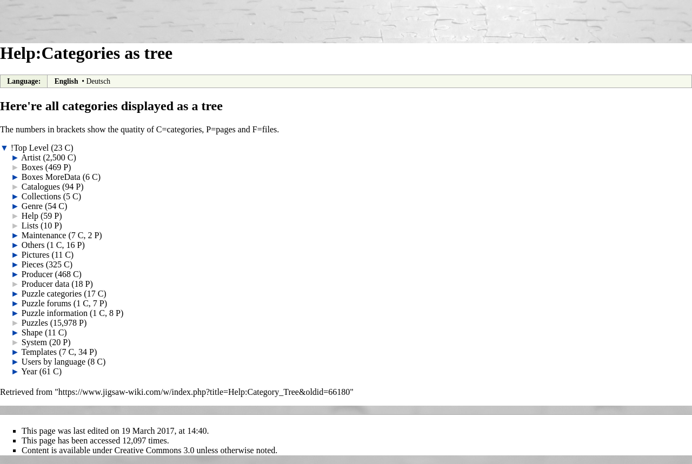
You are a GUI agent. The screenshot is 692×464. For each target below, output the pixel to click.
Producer (37, 274)
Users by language (53, 361)
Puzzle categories (52, 293)
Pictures (36, 254)
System (34, 342)
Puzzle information (55, 313)
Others (33, 245)
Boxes (32, 167)
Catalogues (41, 186)
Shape (32, 332)
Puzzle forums (46, 303)
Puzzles (35, 322)
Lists (30, 225)
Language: (24, 81)
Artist (31, 157)
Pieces (33, 264)
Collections (41, 196)
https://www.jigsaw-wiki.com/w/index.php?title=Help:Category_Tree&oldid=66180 (204, 391)
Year (29, 371)
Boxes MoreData (51, 176)
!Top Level (30, 147)
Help (30, 215)
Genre (32, 206)
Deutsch (98, 81)
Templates (39, 352)
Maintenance (44, 235)
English (66, 81)
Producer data (45, 283)
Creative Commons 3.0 (155, 450)
